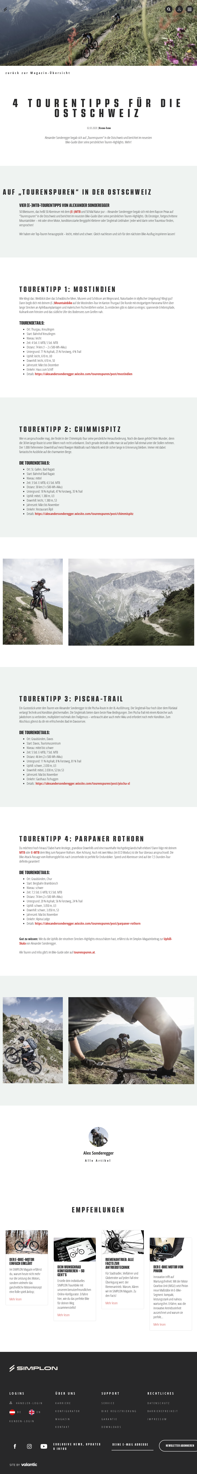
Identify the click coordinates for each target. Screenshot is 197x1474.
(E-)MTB (75, 211)
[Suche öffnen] (169, 9)
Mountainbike (63, 303)
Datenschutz (159, 1403)
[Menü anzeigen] (189, 9)
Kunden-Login (21, 1421)
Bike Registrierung (119, 1411)
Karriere (63, 1403)
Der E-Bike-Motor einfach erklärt (21, 1262)
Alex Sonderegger (98, 1153)
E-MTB (35, 852)
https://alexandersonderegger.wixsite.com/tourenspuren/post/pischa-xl (83, 783)
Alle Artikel (98, 1160)
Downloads (112, 1427)
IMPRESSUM (157, 1419)
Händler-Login (26, 1403)
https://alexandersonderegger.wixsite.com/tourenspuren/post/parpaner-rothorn (87, 923)
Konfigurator (67, 1411)
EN (35, 1412)
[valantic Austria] (23, 1464)
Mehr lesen (15, 1299)
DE (15, 1412)
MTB (22, 852)
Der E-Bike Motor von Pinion (168, 1269)
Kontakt (62, 1427)
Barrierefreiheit (163, 1411)
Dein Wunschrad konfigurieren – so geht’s (70, 1271)
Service (108, 1403)
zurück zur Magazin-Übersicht (38, 73)
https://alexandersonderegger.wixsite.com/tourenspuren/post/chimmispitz (84, 513)
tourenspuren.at (84, 952)
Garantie (110, 1419)
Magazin (62, 1419)
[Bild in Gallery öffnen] (131, 602)
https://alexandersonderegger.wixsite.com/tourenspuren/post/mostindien (83, 374)
